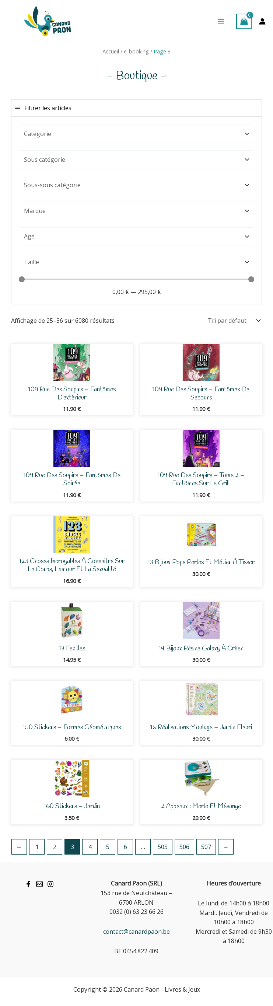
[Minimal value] (136, 279)
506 (184, 847)
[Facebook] (28, 884)
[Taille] (136, 262)
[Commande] (232, 320)
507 (206, 847)
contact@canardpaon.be (136, 932)
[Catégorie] (136, 134)
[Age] (136, 236)
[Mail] (39, 884)
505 (163, 847)
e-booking (136, 51)
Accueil (110, 51)
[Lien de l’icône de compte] (262, 21)
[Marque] (136, 211)
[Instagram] (50, 884)
